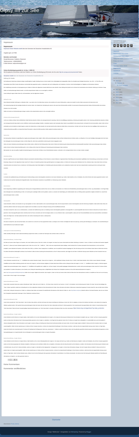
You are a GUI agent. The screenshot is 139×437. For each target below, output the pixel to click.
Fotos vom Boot (118, 61)
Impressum (117, 68)
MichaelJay (74, 432)
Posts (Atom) (15, 424)
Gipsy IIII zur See (19, 10)
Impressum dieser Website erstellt (13, 48)
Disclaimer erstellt (8, 76)
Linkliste (115, 73)
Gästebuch (116, 71)
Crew (115, 63)
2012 (117, 103)
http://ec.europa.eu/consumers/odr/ (68, 72)
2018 (117, 80)
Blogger (88, 432)
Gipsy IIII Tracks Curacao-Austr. (123, 58)
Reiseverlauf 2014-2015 (120, 53)
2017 (117, 89)
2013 (117, 100)
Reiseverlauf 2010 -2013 (120, 56)
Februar (119, 83)
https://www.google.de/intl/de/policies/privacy (15, 272)
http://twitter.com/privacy (76, 290)
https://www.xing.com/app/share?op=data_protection (88, 308)
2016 (117, 92)
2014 (117, 97)
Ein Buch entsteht (122, 85)
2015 (117, 95)
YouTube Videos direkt (120, 66)
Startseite (56, 420)
